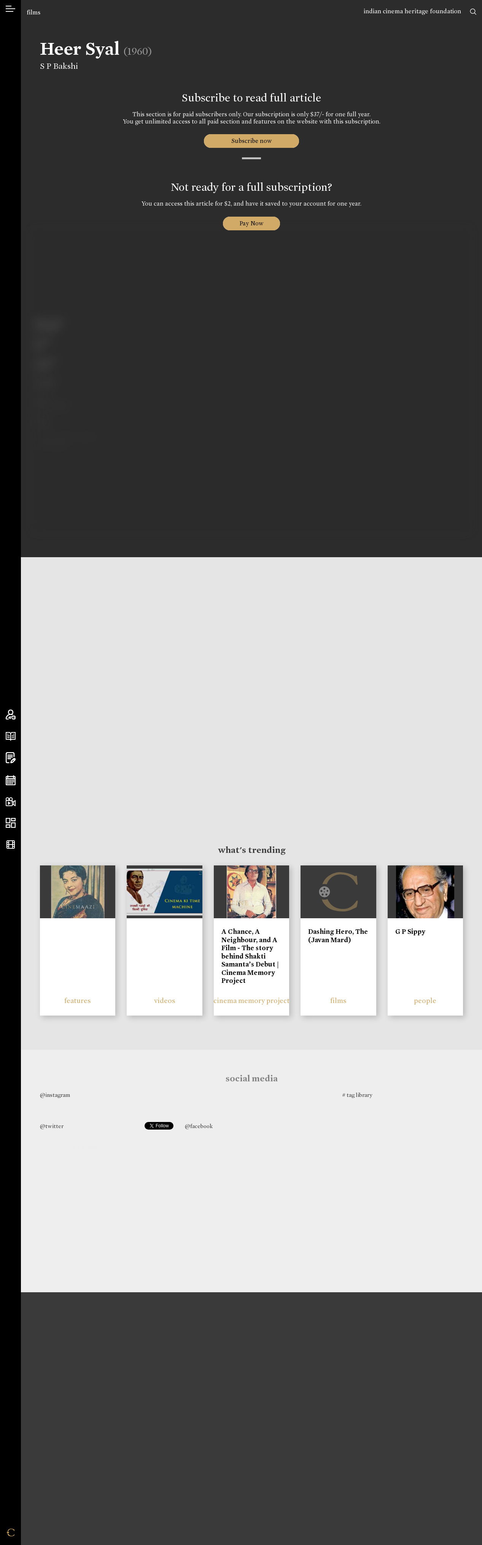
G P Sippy (410, 931)
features (77, 1000)
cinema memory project (251, 1000)
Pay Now (251, 223)
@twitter (52, 1126)
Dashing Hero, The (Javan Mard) (338, 935)
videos (164, 1000)
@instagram (55, 1095)
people (425, 1000)
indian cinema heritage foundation (412, 11)
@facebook (199, 1126)
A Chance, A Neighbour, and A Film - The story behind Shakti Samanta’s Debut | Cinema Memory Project (250, 956)
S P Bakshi (56, 66)
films (33, 12)
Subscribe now (251, 140)
